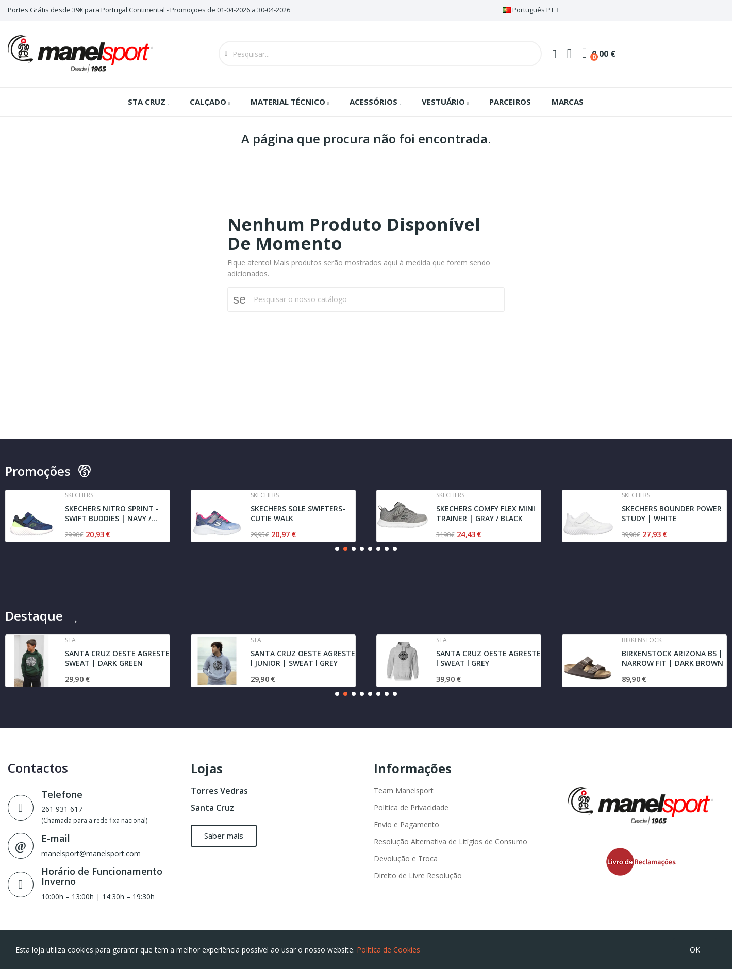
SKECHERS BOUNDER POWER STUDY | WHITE (672, 514)
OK (695, 950)
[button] (337, 549)
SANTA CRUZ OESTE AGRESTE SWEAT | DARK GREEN (117, 658)
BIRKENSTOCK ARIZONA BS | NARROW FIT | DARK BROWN (672, 658)
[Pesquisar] (372, 299)
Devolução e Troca (406, 858)
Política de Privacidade (411, 807)
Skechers (79, 495)
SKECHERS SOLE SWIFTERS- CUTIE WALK (298, 514)
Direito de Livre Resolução (418, 875)
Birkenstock (642, 640)
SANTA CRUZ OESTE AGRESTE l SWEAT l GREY (488, 658)
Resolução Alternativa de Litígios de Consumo (450, 841)
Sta (70, 640)
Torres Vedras (219, 791)
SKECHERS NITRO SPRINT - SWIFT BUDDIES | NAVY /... (112, 514)
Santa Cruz (212, 808)
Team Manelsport (404, 790)
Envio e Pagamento (406, 824)
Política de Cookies (388, 950)
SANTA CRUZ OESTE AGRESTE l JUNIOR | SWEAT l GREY (303, 658)
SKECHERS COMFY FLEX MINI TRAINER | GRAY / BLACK (485, 514)
